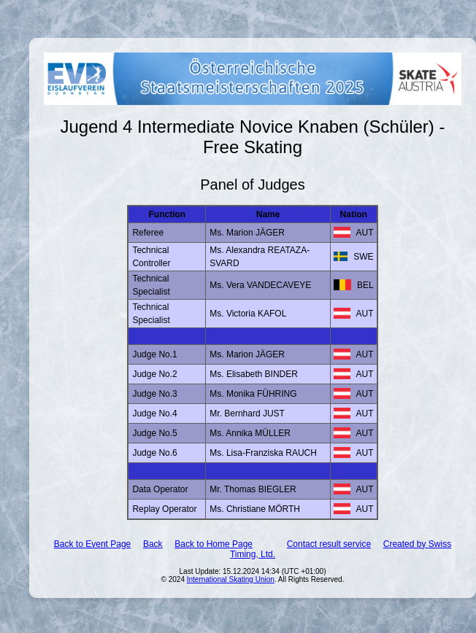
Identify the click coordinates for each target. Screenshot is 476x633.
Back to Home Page (213, 544)
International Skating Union (231, 579)
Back (153, 544)
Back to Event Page (92, 544)
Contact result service (329, 544)
